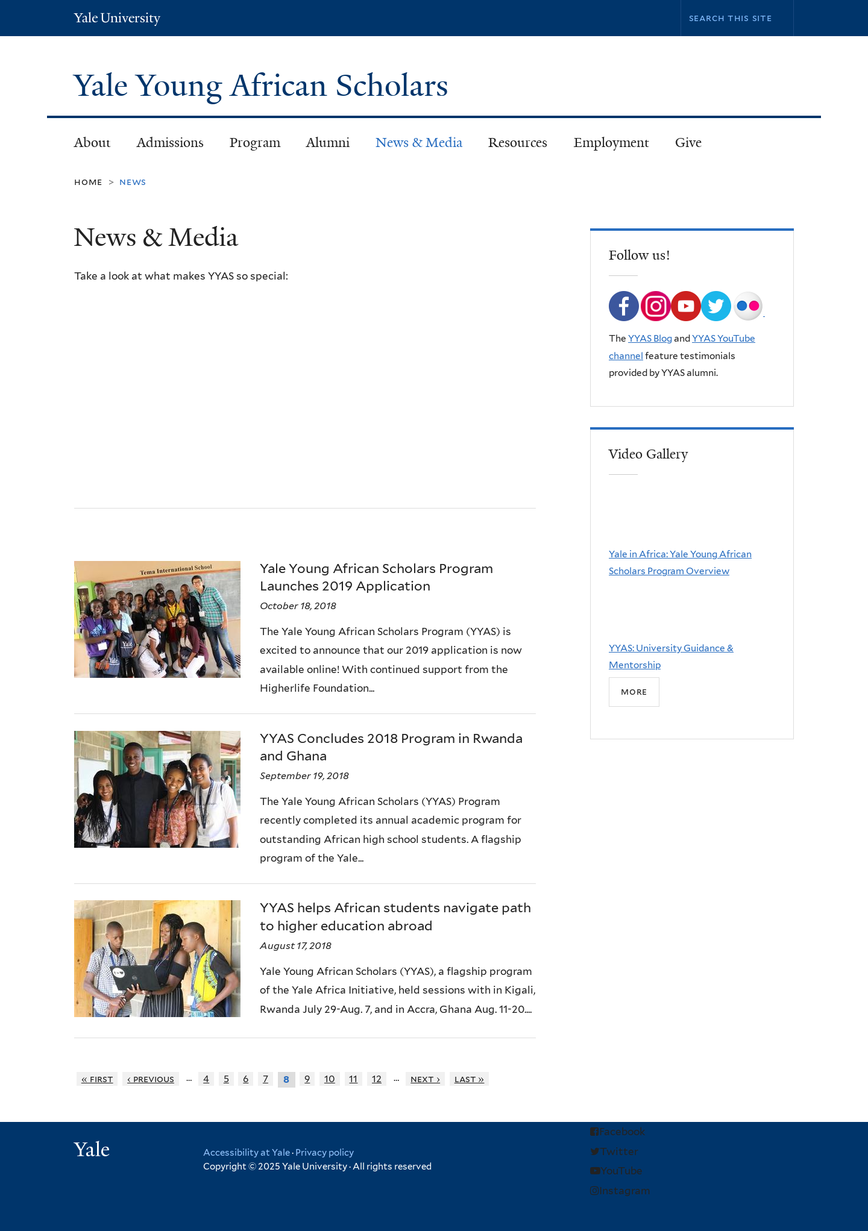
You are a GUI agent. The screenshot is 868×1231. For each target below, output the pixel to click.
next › (425, 1079)
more (634, 691)
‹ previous (150, 1079)
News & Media (419, 142)
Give (688, 142)
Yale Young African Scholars (265, 85)
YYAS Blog (650, 338)
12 (377, 1079)
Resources (513, 146)
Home (88, 181)
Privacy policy (324, 1152)
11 (353, 1079)
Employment (611, 142)
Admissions (165, 146)
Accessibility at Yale (246, 1152)
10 (329, 1079)
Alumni (322, 146)
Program (249, 146)
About (87, 146)
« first (97, 1079)
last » (469, 1079)
